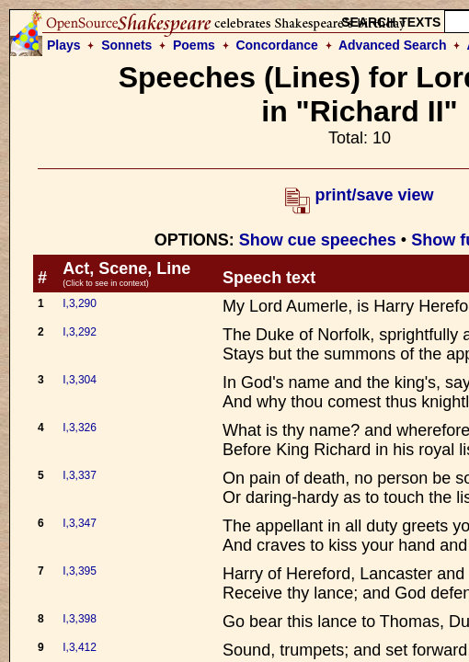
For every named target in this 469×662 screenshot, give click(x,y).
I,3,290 (80, 303)
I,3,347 (80, 523)
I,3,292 (80, 331)
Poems (194, 45)
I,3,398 (80, 618)
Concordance (276, 45)
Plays (64, 45)
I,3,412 (80, 647)
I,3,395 (80, 571)
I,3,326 (80, 427)
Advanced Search (392, 45)
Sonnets (126, 45)
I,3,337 (80, 475)
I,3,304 (80, 379)
